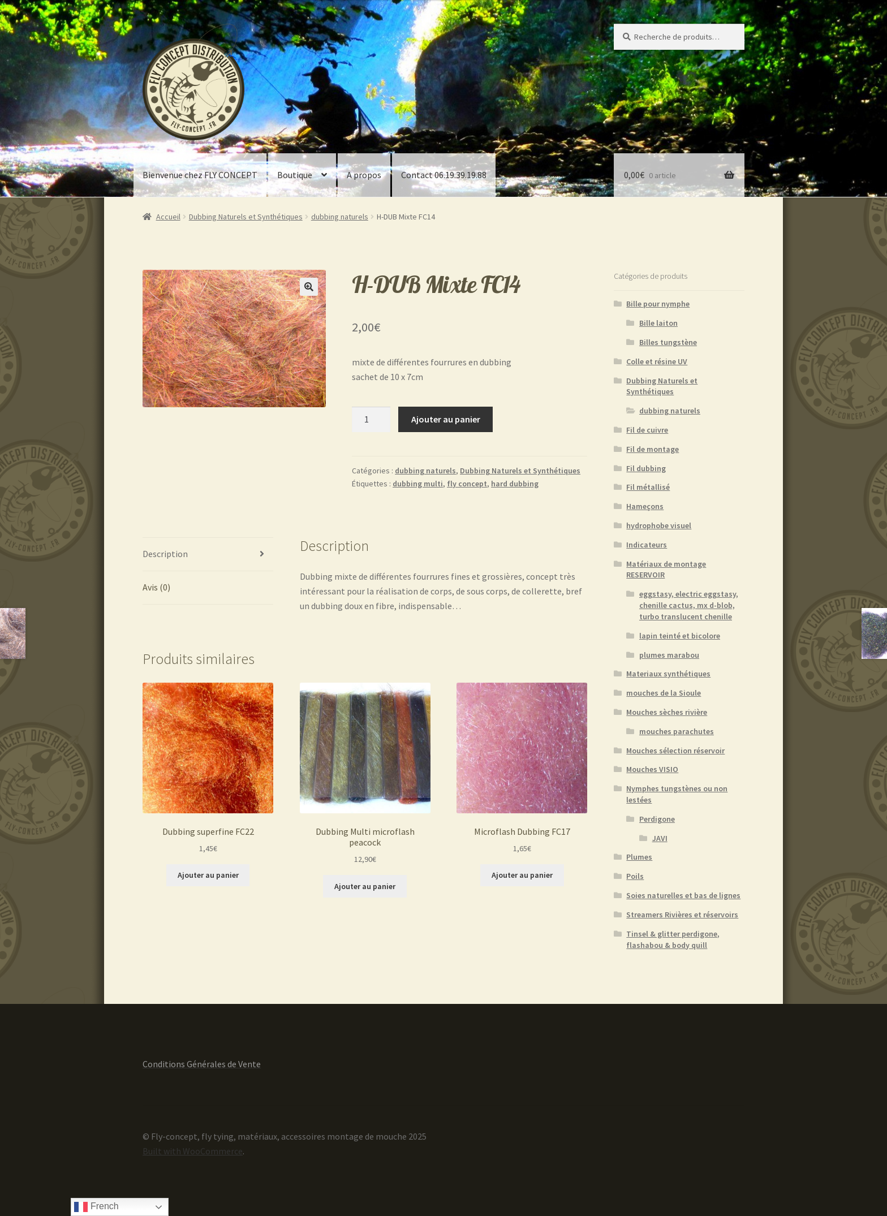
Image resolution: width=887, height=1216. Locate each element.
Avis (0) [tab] (156, 587)
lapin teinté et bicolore (679, 636)
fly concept (467, 483)
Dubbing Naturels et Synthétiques (246, 217)
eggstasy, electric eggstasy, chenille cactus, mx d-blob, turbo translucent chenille (688, 605)
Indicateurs (646, 545)
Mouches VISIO (652, 769)
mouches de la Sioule (663, 693)
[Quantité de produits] (371, 420)
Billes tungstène (668, 342)
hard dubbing (515, 483)
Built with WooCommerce (193, 1151)
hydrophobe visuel (658, 525)
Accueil (168, 217)
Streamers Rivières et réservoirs (682, 914)
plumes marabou (669, 655)
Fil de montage (652, 449)
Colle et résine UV (656, 361)
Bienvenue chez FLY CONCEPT (200, 174)
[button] (309, 287)
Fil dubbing (646, 468)
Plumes (639, 857)
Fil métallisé (648, 487)
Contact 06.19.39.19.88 (443, 174)
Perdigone (657, 819)
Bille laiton (658, 323)
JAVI (660, 838)
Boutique (294, 174)
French (96, 1207)
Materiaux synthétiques (668, 674)
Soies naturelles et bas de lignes (683, 895)
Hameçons (645, 506)
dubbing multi (418, 483)
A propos (364, 174)
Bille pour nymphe (658, 304)
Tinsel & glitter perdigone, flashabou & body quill (673, 939)
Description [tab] (165, 553)
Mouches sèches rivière (666, 712)
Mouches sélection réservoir (675, 750)
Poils (635, 876)
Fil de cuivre (647, 430)
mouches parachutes (676, 731)
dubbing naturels (339, 217)
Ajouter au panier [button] (208, 875)
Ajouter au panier (445, 419)
